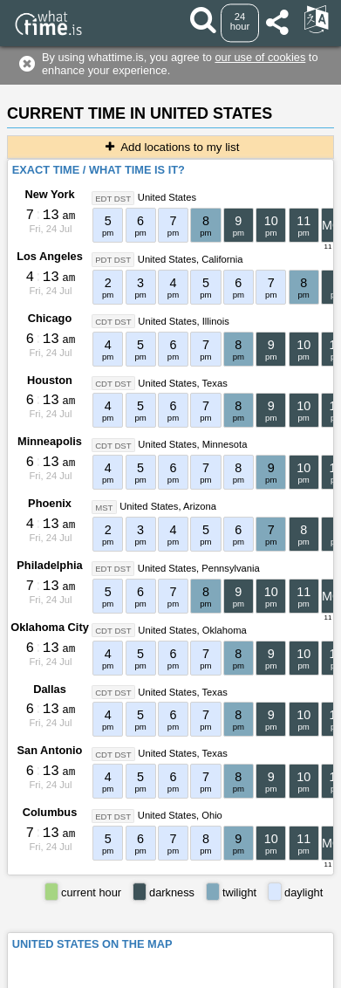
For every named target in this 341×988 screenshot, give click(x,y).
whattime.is (215, 974)
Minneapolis (49, 441)
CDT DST (113, 321)
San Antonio (50, 750)
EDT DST (113, 197)
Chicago (50, 318)
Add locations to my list (171, 147)
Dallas (49, 689)
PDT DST (113, 259)
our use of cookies (260, 57)
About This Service (263, 954)
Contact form (63, 954)
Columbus (50, 812)
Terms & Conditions (155, 954)
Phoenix (50, 503)
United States (167, 197)
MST (104, 506)
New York (49, 194)
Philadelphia (49, 565)
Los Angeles (50, 256)
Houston (49, 380)
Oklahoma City (49, 627)
